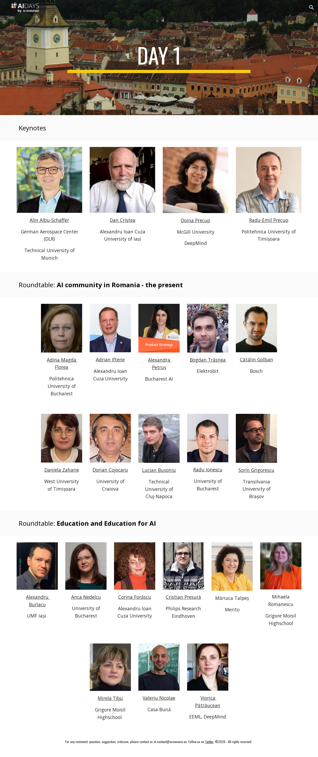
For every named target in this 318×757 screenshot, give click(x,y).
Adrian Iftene (110, 359)
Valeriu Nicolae (159, 698)
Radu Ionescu (207, 469)
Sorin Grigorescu (256, 470)
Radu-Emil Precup (268, 220)
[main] (159, 57)
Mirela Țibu (110, 698)
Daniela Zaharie (61, 470)
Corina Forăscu (134, 597)
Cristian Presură (183, 597)
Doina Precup (195, 220)
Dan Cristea (122, 220)
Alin (35, 220)
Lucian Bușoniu (159, 470)
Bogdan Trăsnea (208, 360)
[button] (311, 7)
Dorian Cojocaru (110, 470)
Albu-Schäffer (54, 220)
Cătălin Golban (256, 359)
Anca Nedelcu (86, 597)
